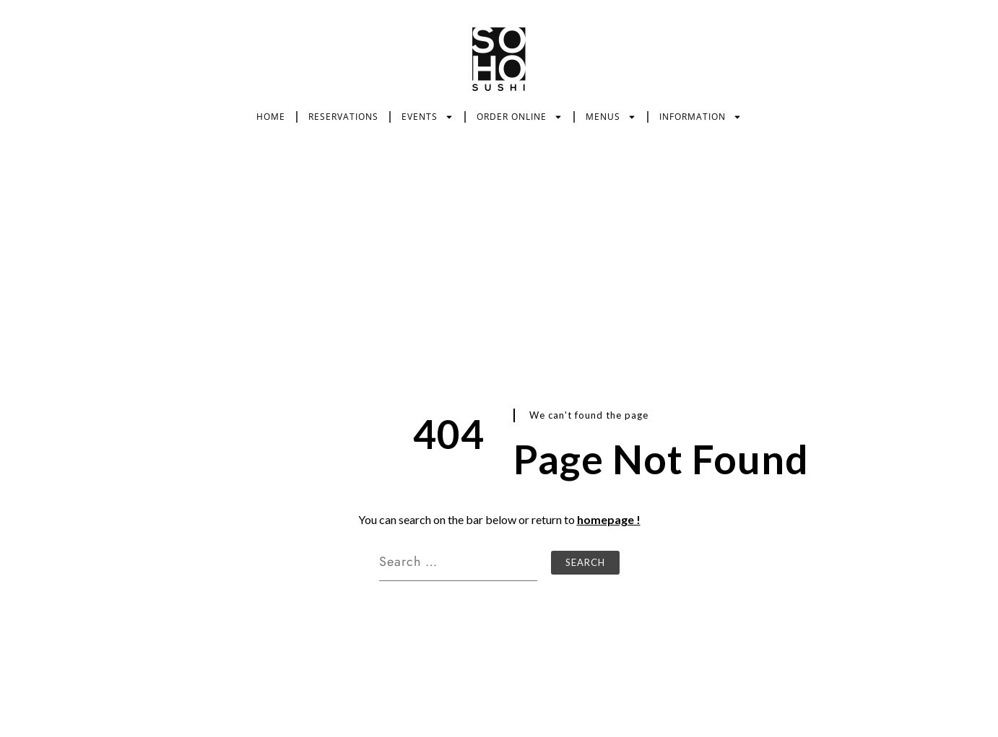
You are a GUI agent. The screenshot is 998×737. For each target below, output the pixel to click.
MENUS (611, 116)
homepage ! (609, 519)
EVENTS (428, 116)
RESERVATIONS (343, 116)
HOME (270, 116)
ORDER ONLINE (520, 116)
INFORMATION (700, 116)
